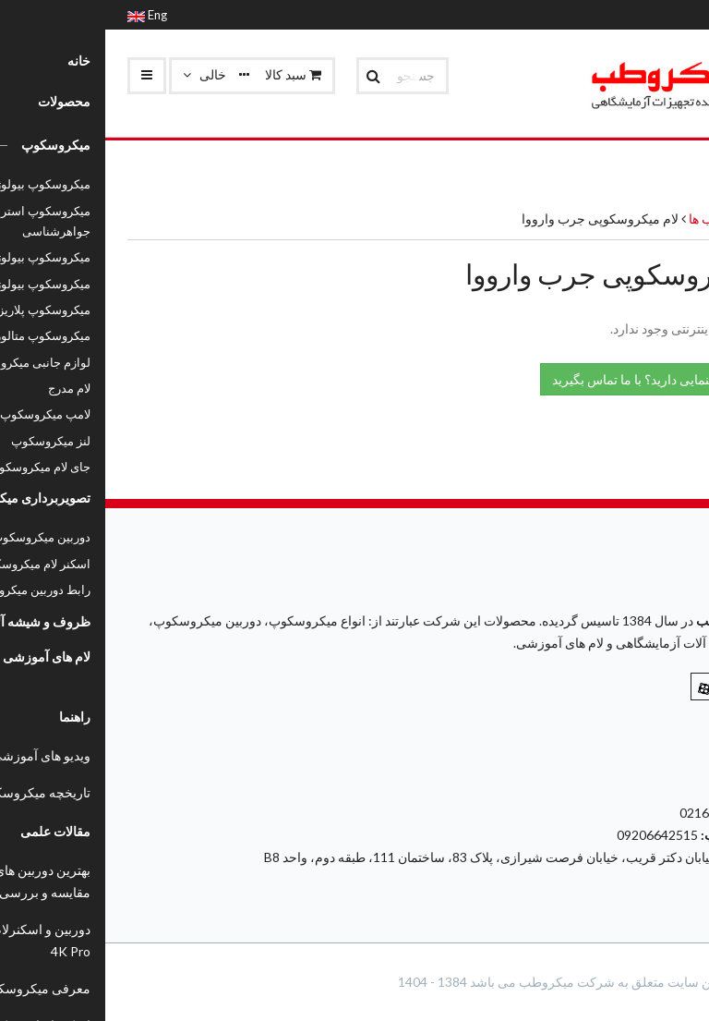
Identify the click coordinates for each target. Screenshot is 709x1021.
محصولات (660, 218)
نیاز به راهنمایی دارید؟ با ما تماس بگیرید (561, 378)
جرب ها (602, 218)
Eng (42, 14)
